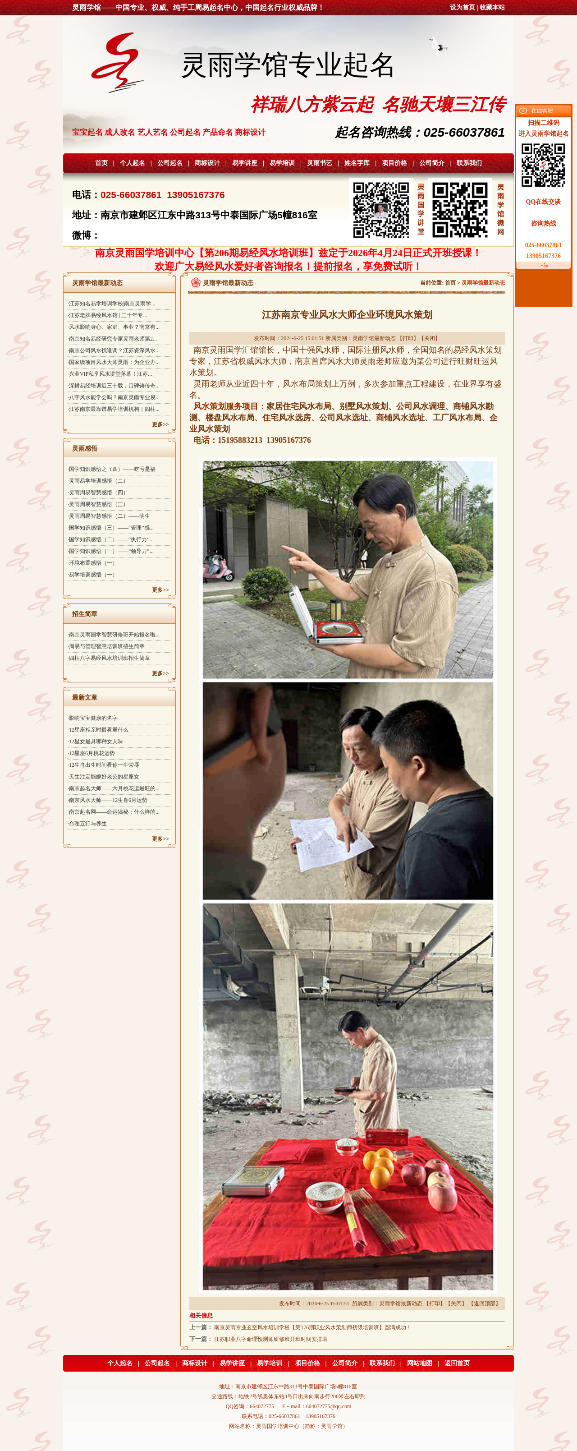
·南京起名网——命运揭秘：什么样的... (114, 812)
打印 (408, 338)
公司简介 (431, 163)
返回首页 (457, 1363)
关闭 (429, 338)
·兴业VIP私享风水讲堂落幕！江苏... (110, 374)
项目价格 (394, 163)
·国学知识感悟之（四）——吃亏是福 (112, 469)
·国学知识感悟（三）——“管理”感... (111, 528)
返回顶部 (484, 1303)
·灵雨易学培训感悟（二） (98, 481)
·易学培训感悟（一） (93, 574)
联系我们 (469, 163)
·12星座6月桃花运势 (91, 753)
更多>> (160, 424)
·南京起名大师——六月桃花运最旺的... (114, 788)
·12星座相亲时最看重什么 (98, 730)
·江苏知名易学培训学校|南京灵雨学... (111, 303)
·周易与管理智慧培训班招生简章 (106, 646)
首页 (101, 163)
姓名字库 (357, 163)
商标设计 (207, 163)
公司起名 (170, 163)
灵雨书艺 (319, 163)
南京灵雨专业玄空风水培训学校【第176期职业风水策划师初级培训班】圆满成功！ (313, 1327)
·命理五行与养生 (87, 823)
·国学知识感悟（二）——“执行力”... (111, 539)
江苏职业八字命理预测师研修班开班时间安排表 (271, 1339)
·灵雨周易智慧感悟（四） (98, 492)
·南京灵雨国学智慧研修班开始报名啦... (114, 634)
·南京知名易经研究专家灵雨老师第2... (112, 339)
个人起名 (132, 163)
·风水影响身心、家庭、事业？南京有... (114, 327)
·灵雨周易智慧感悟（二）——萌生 (109, 516)
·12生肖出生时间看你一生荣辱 (103, 765)
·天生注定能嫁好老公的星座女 (103, 777)
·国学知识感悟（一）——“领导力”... (111, 551)
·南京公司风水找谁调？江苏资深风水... (114, 350)
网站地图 (419, 1363)
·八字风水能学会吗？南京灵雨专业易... (114, 397)
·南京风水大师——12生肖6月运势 (107, 800)
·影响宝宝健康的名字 (93, 718)
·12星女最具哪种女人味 (95, 741)
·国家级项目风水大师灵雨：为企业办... (114, 362)
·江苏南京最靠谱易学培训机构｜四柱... (114, 409)
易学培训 (282, 163)
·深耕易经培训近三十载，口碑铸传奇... (114, 385)
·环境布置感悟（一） (93, 563)
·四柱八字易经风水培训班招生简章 (109, 658)
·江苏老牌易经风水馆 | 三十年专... (107, 315)
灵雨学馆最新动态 (374, 338)
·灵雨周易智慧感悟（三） (98, 504)
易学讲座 (244, 163)
